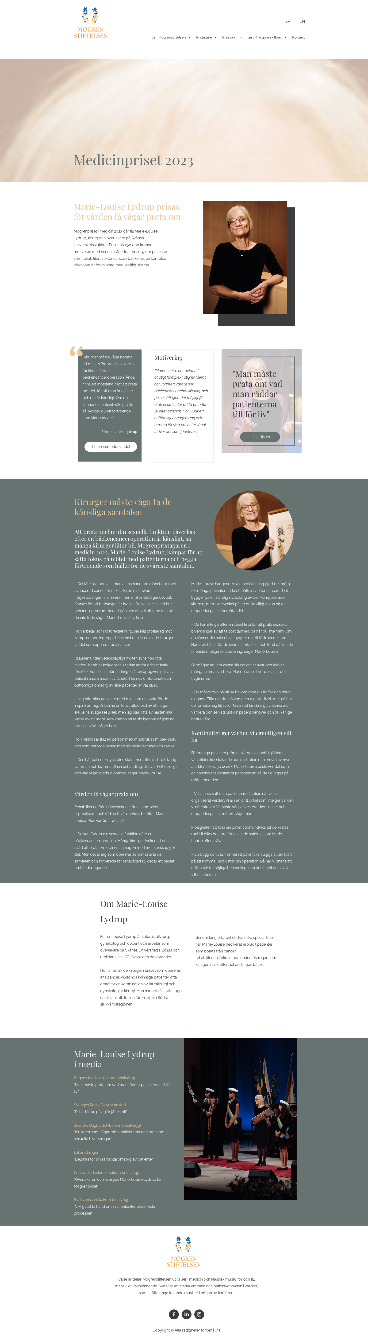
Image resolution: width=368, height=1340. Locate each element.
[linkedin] (187, 1314)
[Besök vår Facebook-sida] (174, 1314)
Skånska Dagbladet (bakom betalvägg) (107, 1125)
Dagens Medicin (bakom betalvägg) (104, 1078)
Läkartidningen (86, 1152)
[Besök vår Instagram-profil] (199, 1314)
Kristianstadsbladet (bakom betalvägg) (107, 1172)
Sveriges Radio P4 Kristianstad (100, 1105)
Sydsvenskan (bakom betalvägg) (102, 1199)
